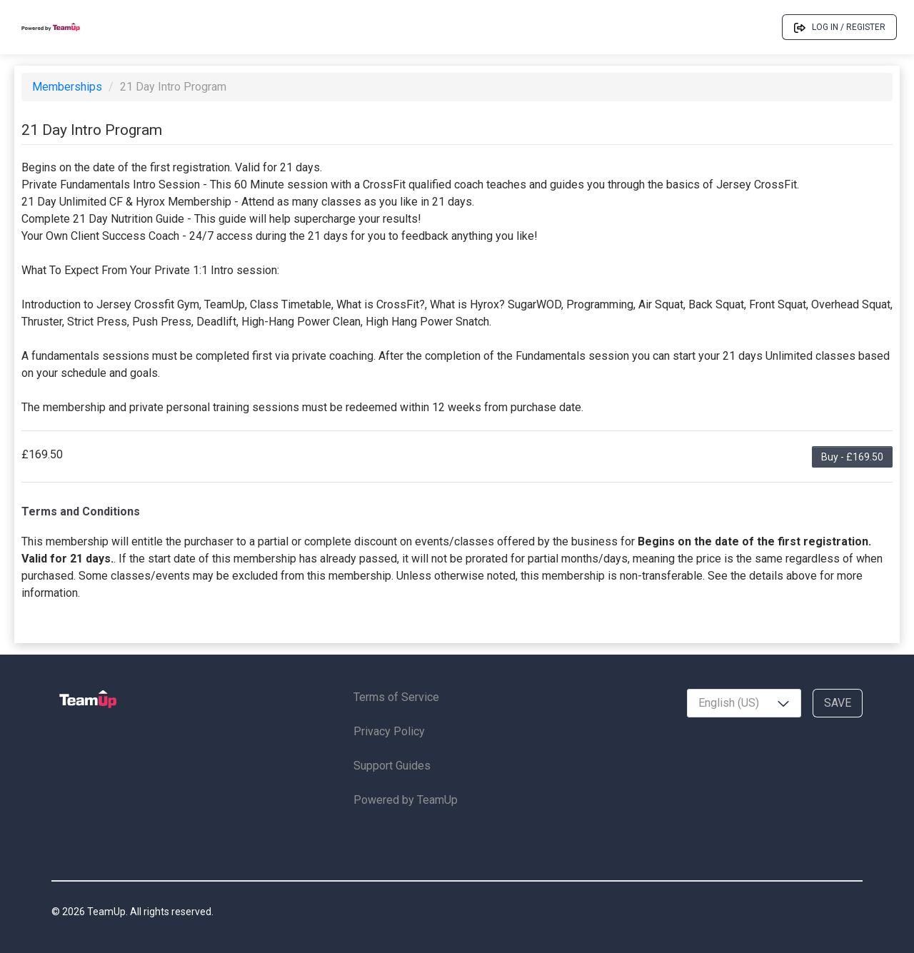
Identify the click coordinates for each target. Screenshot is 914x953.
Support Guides (392, 765)
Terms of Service (396, 697)
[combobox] (744, 703)
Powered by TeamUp (405, 800)
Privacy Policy (389, 731)
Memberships (68, 87)
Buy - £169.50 (852, 457)
